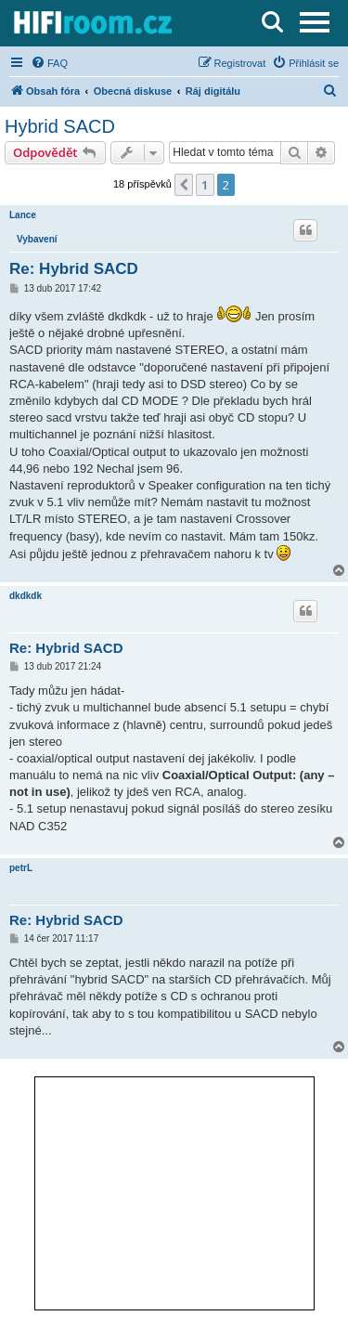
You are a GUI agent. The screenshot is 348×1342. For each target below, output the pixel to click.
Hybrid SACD (60, 126)
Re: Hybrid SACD (73, 269)
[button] (183, 185)
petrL (20, 868)
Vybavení (37, 239)
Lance (22, 215)
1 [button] (204, 184)
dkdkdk (25, 596)
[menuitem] (49, 63)
